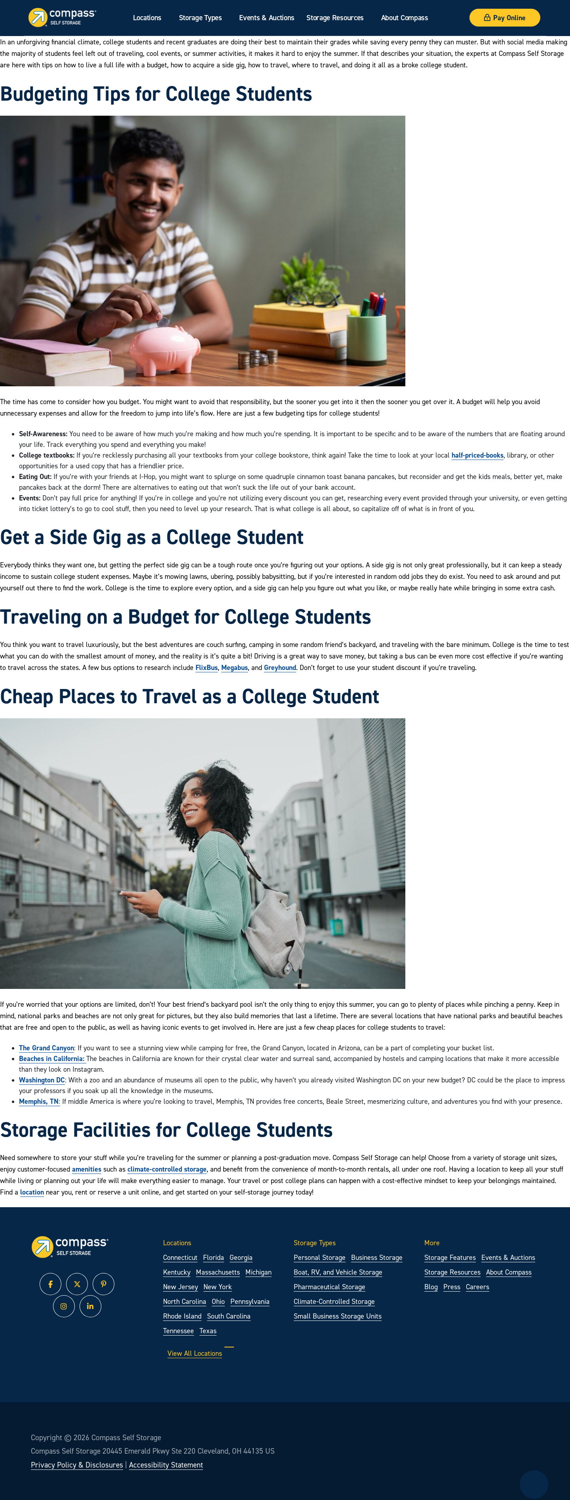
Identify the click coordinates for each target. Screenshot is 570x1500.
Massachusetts (218, 1272)
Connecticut (180, 1257)
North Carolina (184, 1301)
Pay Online (505, 17)
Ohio (218, 1301)
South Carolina (229, 1316)
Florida (213, 1257)
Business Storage (377, 1257)
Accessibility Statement (166, 1464)
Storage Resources (335, 17)
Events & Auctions (266, 17)
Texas (208, 1330)
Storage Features (450, 1257)
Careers (477, 1286)
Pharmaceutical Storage (329, 1286)
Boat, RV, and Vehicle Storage (338, 1272)
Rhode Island (182, 1316)
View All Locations (200, 1353)
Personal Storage (320, 1257)
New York (217, 1286)
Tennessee (178, 1330)
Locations (147, 17)
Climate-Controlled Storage (334, 1301)
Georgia (241, 1257)
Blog (431, 1286)
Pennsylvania (250, 1301)
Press (451, 1286)
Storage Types (200, 17)
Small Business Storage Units (338, 1316)
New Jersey (180, 1286)
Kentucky (176, 1272)
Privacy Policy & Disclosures (77, 1464)
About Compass (404, 17)
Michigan (258, 1272)
